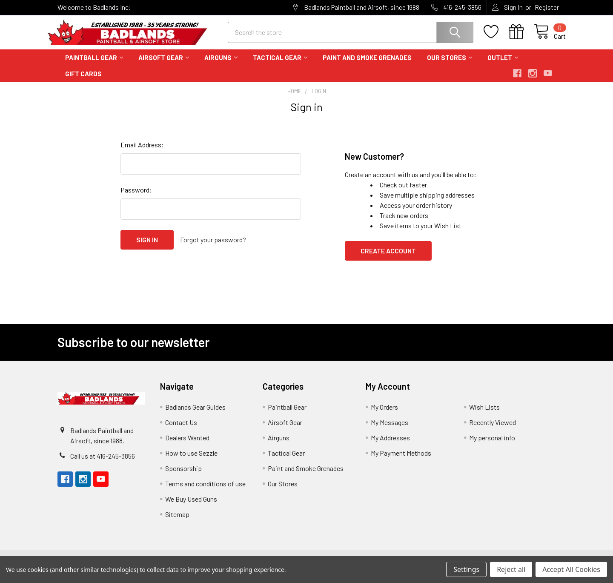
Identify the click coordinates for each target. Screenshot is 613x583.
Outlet (502, 65)
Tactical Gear (280, 65)
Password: (136, 197)
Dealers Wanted (187, 445)
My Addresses (390, 445)
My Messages (389, 430)
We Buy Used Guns (191, 507)
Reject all (511, 569)
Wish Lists (484, 415)
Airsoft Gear (163, 65)
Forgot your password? (213, 247)
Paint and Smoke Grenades (367, 65)
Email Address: (142, 152)
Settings (466, 569)
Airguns (221, 65)
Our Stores (449, 65)
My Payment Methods (401, 461)
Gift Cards (83, 81)
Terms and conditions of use (205, 491)
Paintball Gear (94, 65)
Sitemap (177, 522)
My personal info (492, 445)
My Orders (384, 415)
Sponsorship (183, 476)
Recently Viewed (492, 430)
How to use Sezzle (191, 461)
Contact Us (181, 430)
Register (547, 7)
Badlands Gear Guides (195, 415)
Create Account (388, 258)
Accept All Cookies (571, 569)
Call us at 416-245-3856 (102, 464)
